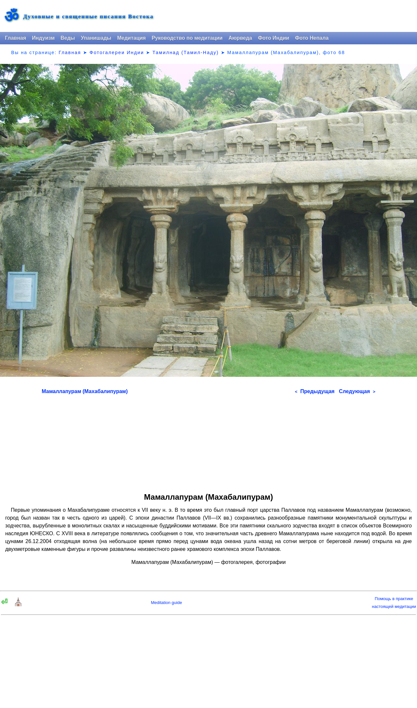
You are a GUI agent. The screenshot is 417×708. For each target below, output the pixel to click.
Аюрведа (240, 38)
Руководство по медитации (187, 38)
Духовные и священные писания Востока (88, 16)
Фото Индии (273, 38)
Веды (68, 38)
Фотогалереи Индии (117, 52)
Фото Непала (312, 38)
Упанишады (96, 38)
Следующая (357, 391)
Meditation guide (166, 602)
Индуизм (43, 38)
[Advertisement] (208, 441)
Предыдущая (315, 391)
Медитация (131, 38)
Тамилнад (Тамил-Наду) (185, 52)
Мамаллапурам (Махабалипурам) (85, 391)
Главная (15, 38)
